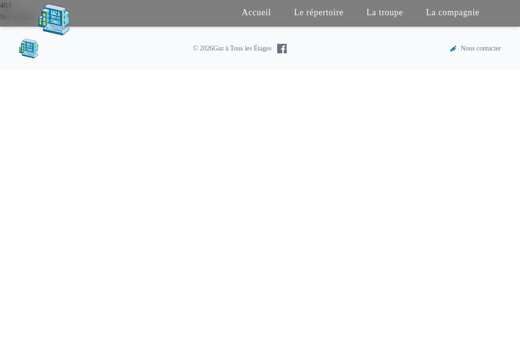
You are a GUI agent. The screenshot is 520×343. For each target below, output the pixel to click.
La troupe (384, 12)
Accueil (256, 12)
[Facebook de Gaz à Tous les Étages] (282, 48)
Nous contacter (475, 48)
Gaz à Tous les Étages (242, 48)
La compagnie (452, 12)
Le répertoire (318, 12)
